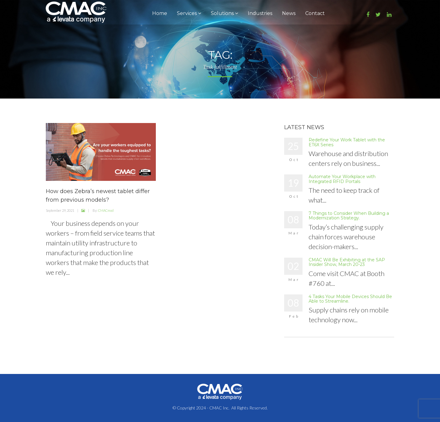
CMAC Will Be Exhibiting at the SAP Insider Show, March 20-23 (347, 262)
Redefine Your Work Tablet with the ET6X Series (347, 142)
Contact (315, 13)
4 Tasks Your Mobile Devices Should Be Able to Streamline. (350, 299)
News (288, 13)
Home (159, 13)
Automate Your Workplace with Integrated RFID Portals (342, 179)
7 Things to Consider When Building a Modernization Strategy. (349, 216)
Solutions (224, 13)
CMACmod (106, 210)
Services (189, 13)
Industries (260, 13)
